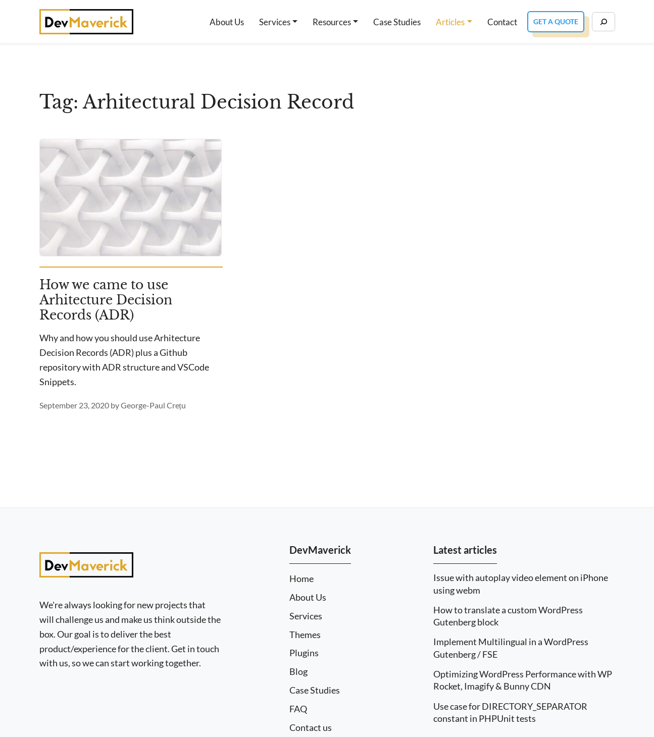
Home (301, 578)
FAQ (298, 709)
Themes (305, 634)
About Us (227, 22)
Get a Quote (555, 21)
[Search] (603, 21)
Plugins (304, 653)
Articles (450, 22)
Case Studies (397, 22)
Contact (502, 22)
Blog (298, 671)
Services (274, 22)
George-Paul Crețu (153, 405)
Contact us (310, 727)
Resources (332, 22)
